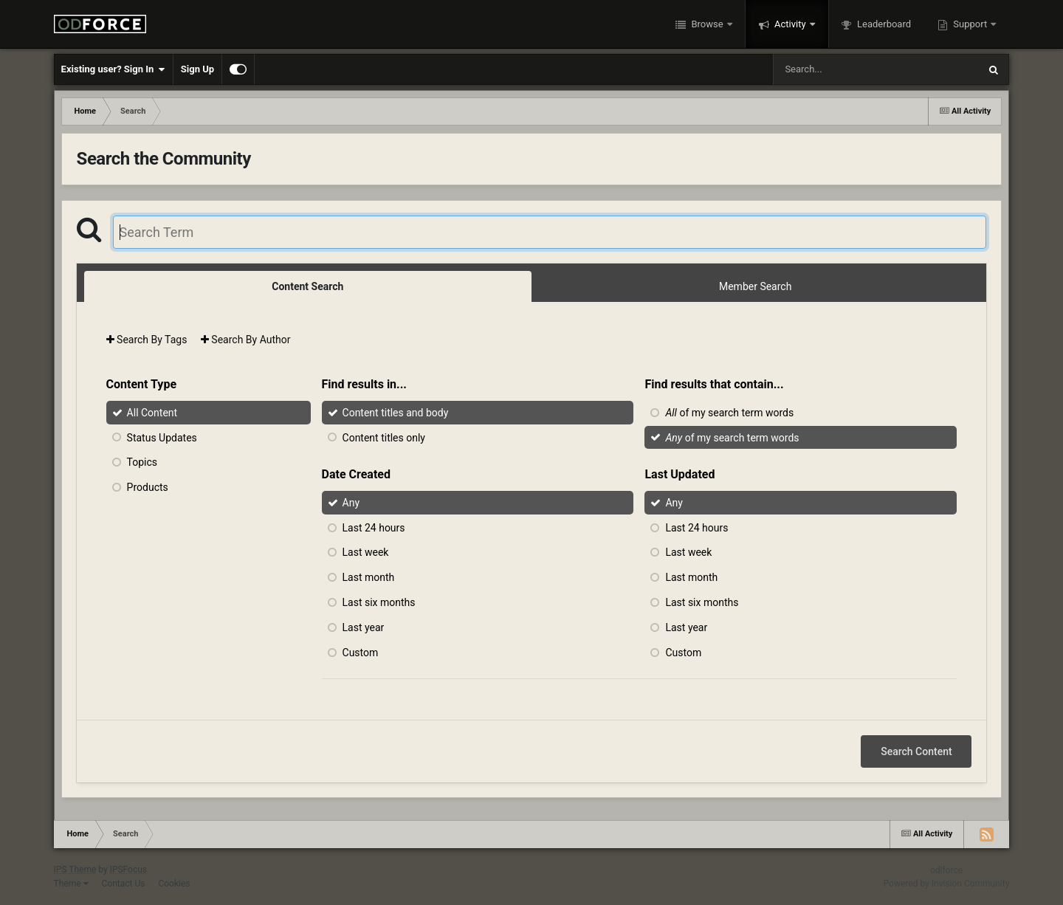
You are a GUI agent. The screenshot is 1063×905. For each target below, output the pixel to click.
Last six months (379, 602)
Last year (364, 627)
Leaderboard (883, 24)
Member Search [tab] (755, 286)
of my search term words (729, 413)
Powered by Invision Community (947, 883)
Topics (142, 462)
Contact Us (123, 883)
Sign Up (197, 69)
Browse (707, 24)
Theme (71, 883)
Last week (366, 552)
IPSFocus (128, 869)
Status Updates (162, 437)
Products (147, 487)
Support (970, 24)
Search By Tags (147, 339)
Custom (361, 652)
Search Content (916, 751)
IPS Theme (75, 869)
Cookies (174, 883)
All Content (152, 413)
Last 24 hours (374, 527)
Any (351, 503)
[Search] (838, 69)
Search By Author (246, 339)
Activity (790, 24)
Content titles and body (396, 413)
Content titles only (384, 437)
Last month (369, 577)
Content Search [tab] (307, 286)
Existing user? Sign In (113, 69)
